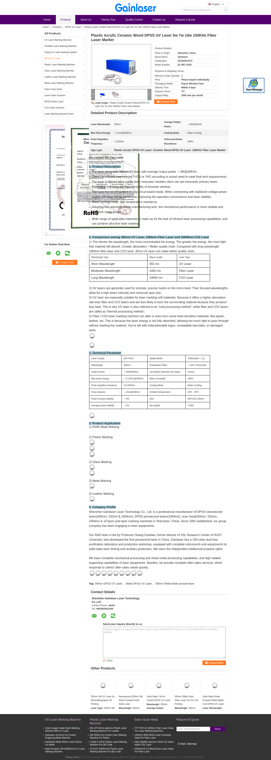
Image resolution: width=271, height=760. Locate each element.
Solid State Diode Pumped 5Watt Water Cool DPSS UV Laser (213, 700)
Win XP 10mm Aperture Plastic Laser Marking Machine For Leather (108, 729)
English (218, 4)
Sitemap (191, 743)
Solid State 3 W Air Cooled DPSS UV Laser (158, 698)
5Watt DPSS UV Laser (139, 583)
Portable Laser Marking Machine (61, 46)
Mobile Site (183, 748)
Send (217, 729)
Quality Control (134, 19)
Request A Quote (185, 19)
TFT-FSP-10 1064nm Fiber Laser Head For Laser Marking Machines (154, 729)
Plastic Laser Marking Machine (60, 64)
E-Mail (181, 743)
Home (47, 19)
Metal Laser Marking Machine (59, 83)
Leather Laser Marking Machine (60, 77)
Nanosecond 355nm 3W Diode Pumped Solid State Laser (131, 700)
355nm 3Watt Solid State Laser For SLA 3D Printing (186, 700)
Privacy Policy (73, 757)
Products (65, 19)
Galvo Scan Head (53, 89)
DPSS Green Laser (54, 101)
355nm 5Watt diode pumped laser (174, 583)
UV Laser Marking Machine (58, 40)
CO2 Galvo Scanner (54, 107)
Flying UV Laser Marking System (61, 52)
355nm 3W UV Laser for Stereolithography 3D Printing (103, 700)
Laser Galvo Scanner (55, 95)
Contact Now (167, 101)
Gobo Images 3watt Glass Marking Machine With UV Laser (62, 729)
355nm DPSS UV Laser (108, 583)
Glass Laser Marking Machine (59, 70)
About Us (86, 19)
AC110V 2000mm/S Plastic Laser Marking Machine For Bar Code (106, 750)
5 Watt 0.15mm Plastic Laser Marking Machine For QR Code (108, 743)
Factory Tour (108, 19)
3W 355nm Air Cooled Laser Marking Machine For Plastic (108, 736)
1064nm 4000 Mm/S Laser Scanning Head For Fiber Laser (153, 736)
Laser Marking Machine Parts (59, 114)
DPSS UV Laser (73, 27)
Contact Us (159, 19)
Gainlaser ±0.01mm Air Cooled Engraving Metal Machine (60, 736)
